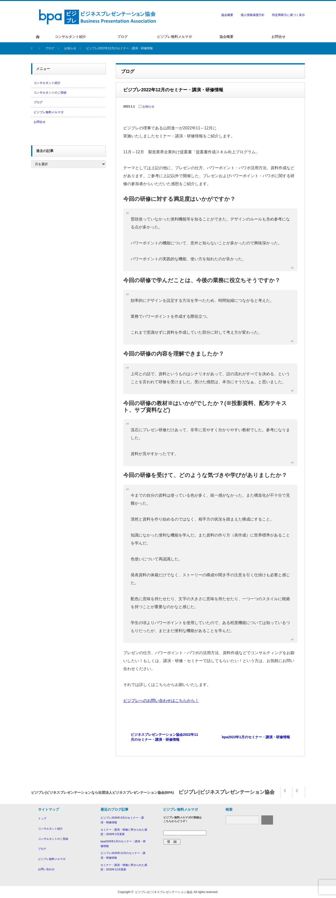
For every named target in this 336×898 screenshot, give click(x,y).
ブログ (38, 102)
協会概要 (227, 15)
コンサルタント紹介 (47, 83)
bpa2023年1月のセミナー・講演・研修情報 (256, 737)
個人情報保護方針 (253, 15)
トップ (42, 818)
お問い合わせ (46, 869)
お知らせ (148, 106)
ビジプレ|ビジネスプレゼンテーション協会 (164, 892)
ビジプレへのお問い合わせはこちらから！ (161, 700)
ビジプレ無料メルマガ (48, 112)
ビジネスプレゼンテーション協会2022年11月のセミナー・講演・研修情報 (164, 737)
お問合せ (40, 122)
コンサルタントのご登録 (50, 92)
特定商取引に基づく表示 (288, 15)
